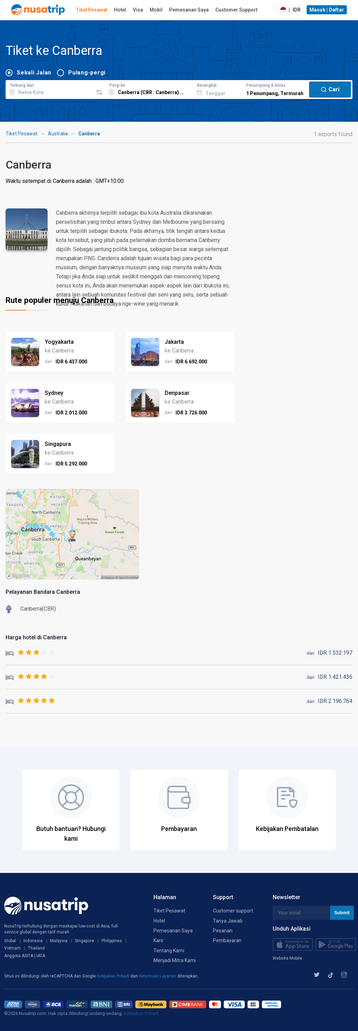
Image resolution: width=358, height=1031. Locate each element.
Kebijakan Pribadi (113, 976)
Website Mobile (287, 958)
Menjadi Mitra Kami (174, 960)
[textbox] (49, 88)
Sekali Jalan (34, 72)
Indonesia (33, 940)
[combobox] (49, 88)
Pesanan (222, 930)
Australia (58, 133)
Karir (158, 940)
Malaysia (58, 940)
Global (10, 940)
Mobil (156, 10)
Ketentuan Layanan (158, 976)
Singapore (84, 940)
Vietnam (12, 948)
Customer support (233, 910)
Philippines (111, 940)
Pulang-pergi (87, 72)
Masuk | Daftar (326, 10)
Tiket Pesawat (91, 10)
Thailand (36, 948)
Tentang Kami (168, 950)
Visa (138, 10)
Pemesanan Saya (189, 10)
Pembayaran (227, 940)
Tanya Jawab (228, 921)
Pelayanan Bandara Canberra (43, 592)
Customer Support (236, 10)
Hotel (120, 10)
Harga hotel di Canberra (36, 637)
